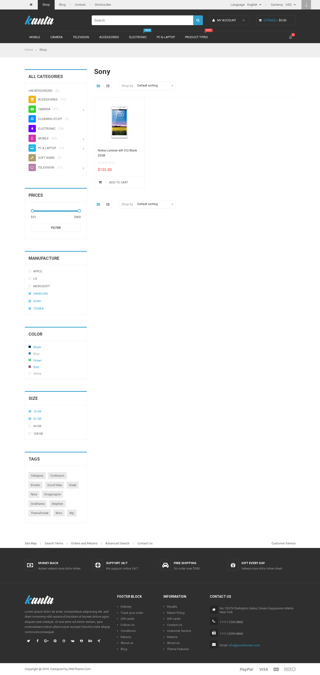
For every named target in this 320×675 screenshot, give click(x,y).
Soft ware (42, 158)
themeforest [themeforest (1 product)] (39, 513)
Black (30, 347)
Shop (46, 4)
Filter (56, 227)
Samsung (40, 293)
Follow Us (127, 625)
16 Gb (37, 411)
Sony (37, 301)
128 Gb (38, 433)
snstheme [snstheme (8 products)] (38, 504)
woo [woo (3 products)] (59, 513)
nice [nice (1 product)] (34, 494)
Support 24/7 (116, 563)
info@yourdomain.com (244, 645)
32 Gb (37, 418)
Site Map (31, 543)
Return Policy (176, 613)
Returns (126, 637)
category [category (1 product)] (37, 475)
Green (30, 360)
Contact (80, 4)
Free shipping (185, 563)
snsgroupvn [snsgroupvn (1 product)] (52, 494)
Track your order (132, 613)
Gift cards (127, 618)
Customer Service (284, 543)
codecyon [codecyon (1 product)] (57, 475)
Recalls (172, 606)
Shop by (127, 85)
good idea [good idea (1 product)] (54, 485)
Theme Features (178, 649)
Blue (30, 353)
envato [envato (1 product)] (35, 485)
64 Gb (37, 426)
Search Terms (54, 543)
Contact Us (145, 543)
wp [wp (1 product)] (71, 513)
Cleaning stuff (45, 119)
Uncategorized (41, 90)
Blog (62, 4)
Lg (35, 278)
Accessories (109, 37)
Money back (48, 563)
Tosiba (38, 308)
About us (127, 643)
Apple (37, 271)
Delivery (126, 606)
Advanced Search (117, 543)
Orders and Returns (84, 543)
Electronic (138, 37)
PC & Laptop (166, 37)
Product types (196, 37)
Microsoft (41, 286)
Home (29, 49)
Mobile (34, 37)
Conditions (128, 631)
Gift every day (253, 563)
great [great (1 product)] (72, 485)
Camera (56, 37)
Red (30, 366)
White (30, 373)
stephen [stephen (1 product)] (57, 504)
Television (81, 37)
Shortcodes (103, 4)
